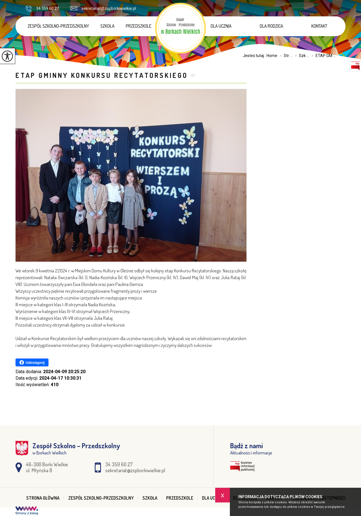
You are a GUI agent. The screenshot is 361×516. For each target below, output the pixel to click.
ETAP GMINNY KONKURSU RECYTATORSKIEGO (102, 75)
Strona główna (43, 498)
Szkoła (107, 26)
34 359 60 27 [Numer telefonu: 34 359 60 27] (119, 464)
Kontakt (319, 26)
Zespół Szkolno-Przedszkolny (58, 26)
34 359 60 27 (42, 9)
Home (272, 56)
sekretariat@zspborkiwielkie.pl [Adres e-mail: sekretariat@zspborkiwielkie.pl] (135, 470)
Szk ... (300, 56)
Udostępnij (32, 362)
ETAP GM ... (322, 56)
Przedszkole (138, 26)
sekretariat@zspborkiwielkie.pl (103, 8)
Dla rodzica (271, 26)
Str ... (284, 56)
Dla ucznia (221, 26)
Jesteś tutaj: (255, 56)
